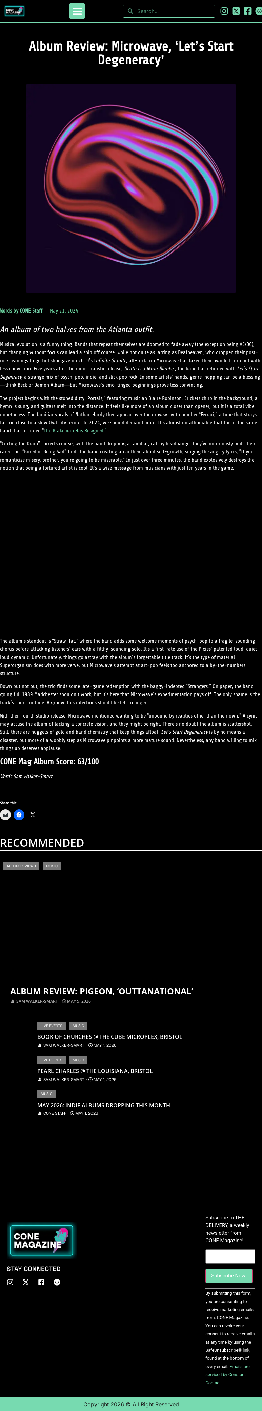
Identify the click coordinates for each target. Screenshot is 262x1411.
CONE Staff (31, 311)
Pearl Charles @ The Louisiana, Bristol (95, 1071)
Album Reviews (21, 866)
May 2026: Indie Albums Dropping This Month (103, 1105)
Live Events (51, 1025)
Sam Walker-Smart (37, 1001)
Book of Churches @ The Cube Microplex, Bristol (109, 1037)
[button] (77, 11)
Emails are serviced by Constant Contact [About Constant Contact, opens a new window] (227, 1374)
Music (52, 866)
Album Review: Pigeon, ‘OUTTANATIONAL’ (101, 991)
